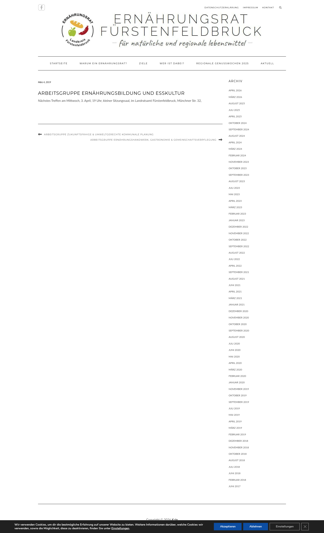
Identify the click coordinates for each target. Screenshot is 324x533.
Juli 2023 (234, 187)
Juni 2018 (235, 473)
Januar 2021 (237, 304)
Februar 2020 (237, 375)
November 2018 (239, 447)
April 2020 (235, 362)
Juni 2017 (235, 486)
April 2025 (235, 116)
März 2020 (235, 369)
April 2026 (235, 90)
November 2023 (239, 161)
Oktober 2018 (238, 453)
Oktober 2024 (238, 123)
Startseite (59, 63)
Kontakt (268, 7)
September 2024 (239, 129)
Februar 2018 (237, 479)
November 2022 (239, 233)
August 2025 (237, 103)
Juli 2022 (234, 259)
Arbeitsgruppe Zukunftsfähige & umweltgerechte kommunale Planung (99, 134)
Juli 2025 (234, 110)
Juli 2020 (234, 343)
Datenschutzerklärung (222, 7)
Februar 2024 (237, 155)
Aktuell (267, 63)
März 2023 (235, 207)
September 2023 (239, 174)
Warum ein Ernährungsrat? (103, 63)
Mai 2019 (234, 414)
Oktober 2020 (238, 324)
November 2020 (239, 317)
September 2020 (239, 330)
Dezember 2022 (238, 226)
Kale (175, 519)
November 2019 (239, 389)
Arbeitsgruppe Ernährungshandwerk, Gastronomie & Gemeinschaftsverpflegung (153, 139)
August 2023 (237, 181)
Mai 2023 (234, 194)
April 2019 (235, 421)
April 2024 (235, 142)
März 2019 (235, 427)
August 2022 (237, 252)
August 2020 (237, 336)
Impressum (250, 7)
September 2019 (239, 402)
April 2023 (235, 200)
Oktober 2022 (238, 239)
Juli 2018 (234, 466)
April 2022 (235, 265)
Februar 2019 (237, 434)
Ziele (143, 63)
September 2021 (239, 272)
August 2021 (237, 278)
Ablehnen (255, 526)
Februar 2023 (237, 213)
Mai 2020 (234, 356)
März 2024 (235, 148)
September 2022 (239, 246)
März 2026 (235, 97)
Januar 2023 (237, 220)
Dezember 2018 (238, 440)
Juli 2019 (234, 408)
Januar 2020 (237, 382)
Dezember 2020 (238, 311)
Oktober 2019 (238, 395)
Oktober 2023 (238, 168)
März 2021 (235, 298)
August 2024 (237, 135)
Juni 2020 (235, 349)
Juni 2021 (235, 285)
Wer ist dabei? (172, 63)
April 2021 (235, 291)
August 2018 (237, 460)
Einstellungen (125, 528)
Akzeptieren (227, 526)
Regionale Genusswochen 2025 (222, 63)
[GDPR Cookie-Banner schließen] (305, 526)
